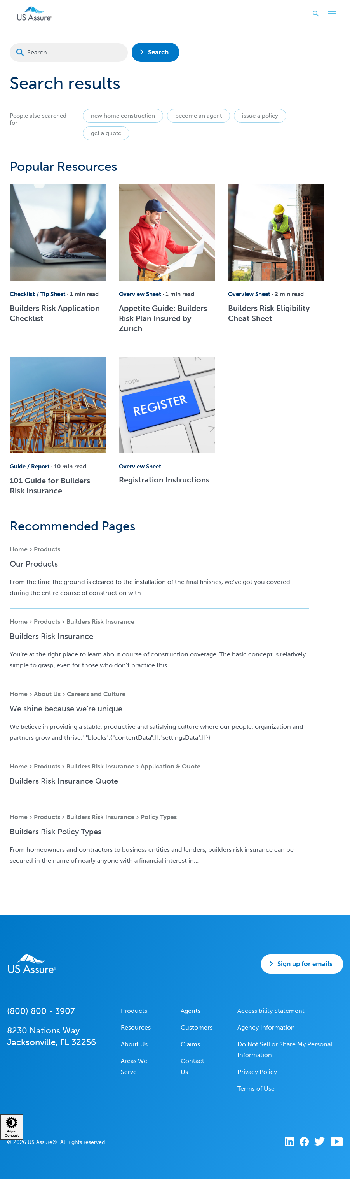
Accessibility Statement (271, 1010)
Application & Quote (170, 766)
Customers (196, 1027)
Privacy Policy (257, 1071)
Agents (190, 1010)
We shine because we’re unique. (67, 708)
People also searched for (38, 119)
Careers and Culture (96, 694)
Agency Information (266, 1027)
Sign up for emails (305, 964)
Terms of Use (256, 1088)
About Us (47, 694)
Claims (190, 1044)
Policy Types (159, 817)
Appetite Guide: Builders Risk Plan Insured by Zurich (163, 318)
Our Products (34, 563)
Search (158, 52)
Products (47, 549)
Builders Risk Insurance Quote (64, 781)
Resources (136, 1027)
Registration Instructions (164, 479)
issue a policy (260, 115)
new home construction (123, 115)
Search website (313, 13)
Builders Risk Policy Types (55, 831)
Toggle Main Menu (330, 14)
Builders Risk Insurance (100, 621)
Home (19, 549)
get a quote (106, 133)
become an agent (198, 115)
